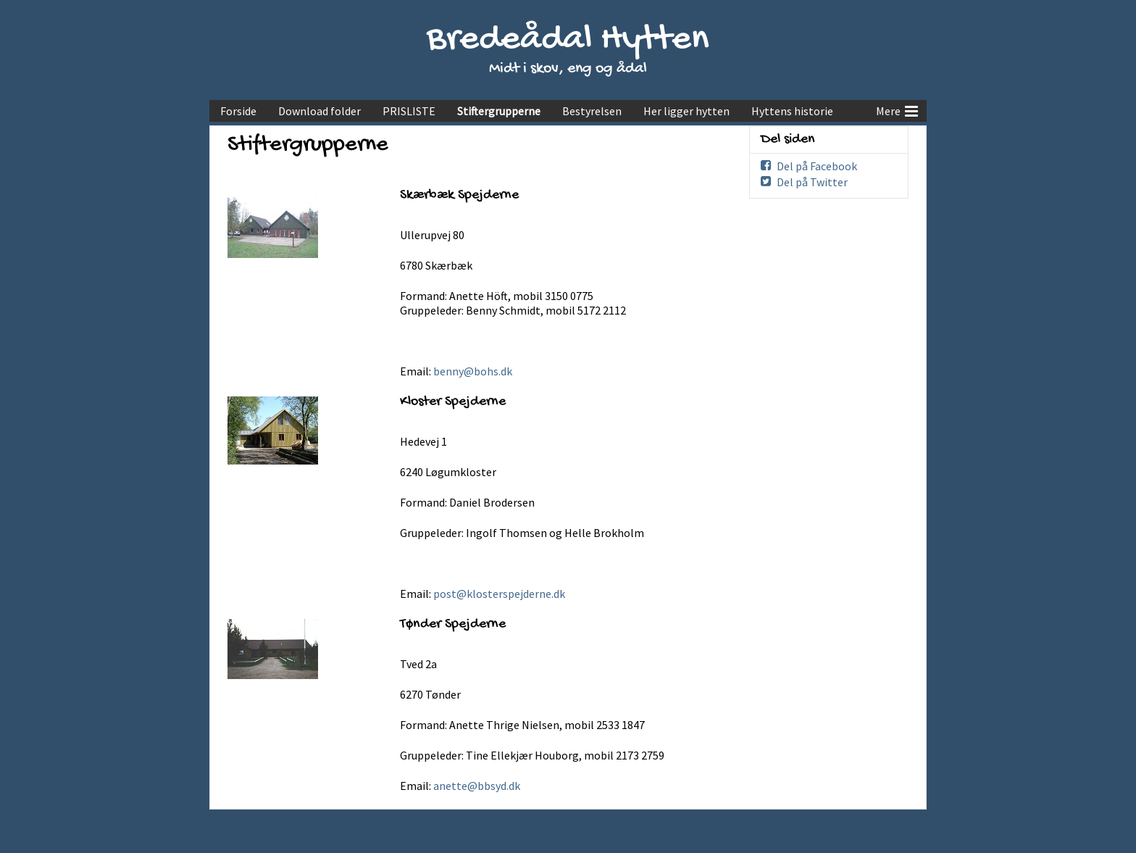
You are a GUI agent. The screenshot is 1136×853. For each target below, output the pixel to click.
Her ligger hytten (686, 111)
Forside (238, 111)
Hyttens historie (792, 111)
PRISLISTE (409, 111)
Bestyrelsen (592, 111)
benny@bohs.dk (472, 371)
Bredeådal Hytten (568, 40)
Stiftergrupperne (498, 111)
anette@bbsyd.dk (476, 785)
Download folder (319, 111)
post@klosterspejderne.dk (499, 593)
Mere (897, 109)
